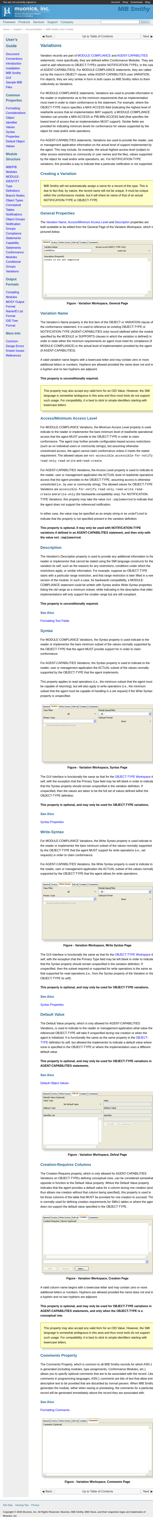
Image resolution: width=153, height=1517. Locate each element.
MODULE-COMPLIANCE (94, 55)
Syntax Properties (52, 819)
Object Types (14, 200)
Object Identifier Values (11, 122)
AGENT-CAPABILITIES (132, 55)
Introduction (13, 63)
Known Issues (15, 350)
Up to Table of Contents (97, 36)
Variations (12, 271)
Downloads (137, 2)
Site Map (8, 1502)
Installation (13, 68)
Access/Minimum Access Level (88, 222)
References (13, 355)
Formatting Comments (55, 1407)
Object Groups (15, 219)
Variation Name (56, 222)
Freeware (9, 22)
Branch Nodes (15, 195)
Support (52, 22)
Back (49, 36)
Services (38, 22)
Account (115, 2)
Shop (125, 2)
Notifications (14, 214)
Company (67, 22)
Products (24, 22)
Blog (147, 2)
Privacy (35, 1502)
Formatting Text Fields (54, 618)
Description (122, 222)
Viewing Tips (22, 1502)
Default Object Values (54, 1080)
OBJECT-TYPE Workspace (133, 774)
